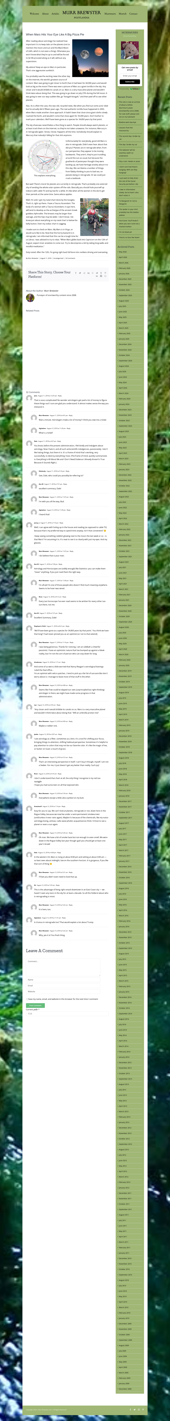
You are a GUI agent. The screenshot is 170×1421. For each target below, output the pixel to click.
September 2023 (125, 426)
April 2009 (123, 1367)
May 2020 (123, 643)
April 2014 (123, 1041)
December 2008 (125, 1389)
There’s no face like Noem (129, 237)
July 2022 (122, 502)
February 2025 (124, 333)
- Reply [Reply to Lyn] (58, 705)
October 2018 (124, 747)
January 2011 (124, 1253)
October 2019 (124, 682)
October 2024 (124, 355)
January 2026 (124, 273)
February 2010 (124, 1313)
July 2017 (122, 828)
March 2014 (123, 1046)
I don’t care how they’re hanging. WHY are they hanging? (128, 170)
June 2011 (123, 1226)
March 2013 (123, 1111)
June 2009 (123, 1356)
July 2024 (122, 371)
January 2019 (124, 731)
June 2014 (123, 1030)
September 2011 (125, 1209)
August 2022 (124, 497)
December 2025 (125, 279)
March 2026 (123, 263)
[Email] (63, 985)
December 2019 (125, 671)
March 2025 (123, 328)
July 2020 (122, 633)
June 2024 (123, 377)
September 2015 (125, 948)
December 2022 (125, 475)
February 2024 (124, 399)
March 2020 (123, 654)
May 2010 (123, 1296)
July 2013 (122, 1090)
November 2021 (125, 545)
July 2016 (122, 894)
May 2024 (123, 382)
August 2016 (124, 888)
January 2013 (124, 1122)
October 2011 (124, 1204)
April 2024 (123, 388)
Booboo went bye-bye (127, 122)
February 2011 (124, 1247)
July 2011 (122, 1220)
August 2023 (124, 431)
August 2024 (124, 366)
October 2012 (124, 1139)
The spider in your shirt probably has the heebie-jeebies (129, 212)
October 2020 (124, 616)
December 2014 (125, 997)
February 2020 (124, 660)
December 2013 (125, 1062)
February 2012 (124, 1182)
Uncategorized (58, 258)
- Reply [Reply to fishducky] (67, 471)
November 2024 (125, 350)
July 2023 (122, 437)
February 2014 (124, 1052)
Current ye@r (32, 1009)
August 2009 (124, 1345)
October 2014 (124, 1008)
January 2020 (124, 665)
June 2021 (123, 573)
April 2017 (123, 845)
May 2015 (123, 970)
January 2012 (124, 1188)
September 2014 (125, 1013)
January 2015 (124, 992)
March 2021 (123, 589)
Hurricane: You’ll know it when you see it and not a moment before (129, 223)
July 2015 (122, 959)
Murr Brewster (33, 258)
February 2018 (124, 790)
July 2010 (122, 1285)
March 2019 (123, 720)
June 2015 (123, 964)
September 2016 (125, 883)
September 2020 (125, 622)
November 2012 (125, 1133)
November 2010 (125, 1264)
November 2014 (125, 1003)
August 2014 (124, 1019)
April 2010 (123, 1302)
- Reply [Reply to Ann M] (64, 484)
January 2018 (124, 796)
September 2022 (125, 491)
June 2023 (123, 442)
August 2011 (124, 1215)
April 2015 (123, 975)
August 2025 (124, 301)
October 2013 (124, 1073)
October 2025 (124, 290)
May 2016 (123, 905)
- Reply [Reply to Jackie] (59, 734)
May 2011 (123, 1231)
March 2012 (123, 1177)
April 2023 (123, 453)
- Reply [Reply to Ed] (57, 885)
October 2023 (124, 420)
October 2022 (124, 486)
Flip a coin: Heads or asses (129, 161)
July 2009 (122, 1351)
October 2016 (124, 877)
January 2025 (124, 339)
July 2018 (122, 763)
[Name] (63, 979)
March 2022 (123, 524)
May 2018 (123, 774)
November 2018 (125, 741)
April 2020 (123, 649)
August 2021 (124, 562)
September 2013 (125, 1079)
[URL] (63, 991)
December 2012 (125, 1128)
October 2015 (124, 943)
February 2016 (124, 921)
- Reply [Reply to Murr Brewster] (70, 415)
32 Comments (70, 258)
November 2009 (125, 1329)
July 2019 (122, 698)
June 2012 (123, 1160)
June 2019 (123, 703)
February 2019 (124, 725)
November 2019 (125, 676)
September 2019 (125, 687)
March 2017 (123, 850)
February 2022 (124, 529)
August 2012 (124, 1149)
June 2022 (123, 507)
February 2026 (124, 268)
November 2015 (125, 937)
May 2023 (123, 448)
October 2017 (124, 812)
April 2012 (123, 1171)
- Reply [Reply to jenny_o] (60, 523)
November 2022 (125, 480)
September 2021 (125, 556)
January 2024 (124, 404)
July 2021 (122, 567)
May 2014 (123, 1035)
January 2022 (124, 535)
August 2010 (124, 1280)
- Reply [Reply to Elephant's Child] (67, 626)
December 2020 (125, 605)
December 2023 (125, 410)
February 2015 (124, 986)
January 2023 (124, 469)
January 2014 (124, 1057)
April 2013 (123, 1106)
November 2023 (125, 415)
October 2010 (124, 1269)
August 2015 (124, 954)
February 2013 (124, 1117)
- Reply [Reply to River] (63, 597)
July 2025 (122, 306)
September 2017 (125, 818)
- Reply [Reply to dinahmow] (63, 662)
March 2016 (123, 915)
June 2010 (123, 1291)
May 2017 (123, 839)
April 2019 (123, 714)
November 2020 (125, 611)
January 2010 (124, 1318)
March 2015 (123, 981)
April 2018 (123, 779)
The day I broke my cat (128, 144)
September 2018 (125, 752)
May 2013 (123, 1101)
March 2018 (123, 785)
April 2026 (123, 257)
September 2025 (125, 295)
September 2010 (125, 1275)
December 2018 (125, 736)
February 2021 (124, 594)
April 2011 (123, 1236)
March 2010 (123, 1307)
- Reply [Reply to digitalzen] (68, 428)
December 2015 (125, 932)
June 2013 (123, 1095)
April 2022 (123, 518)
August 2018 (124, 758)
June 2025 (123, 312)
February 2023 (124, 464)
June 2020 (123, 638)
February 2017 (124, 856)
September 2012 (125, 1144)
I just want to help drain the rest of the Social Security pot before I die (128, 181)
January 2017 (124, 861)
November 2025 (125, 284)
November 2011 (125, 1198)
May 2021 (123, 578)
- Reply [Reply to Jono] (59, 396)
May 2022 (123, 513)
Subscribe (129, 82)
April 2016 (123, 910)
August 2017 (124, 823)
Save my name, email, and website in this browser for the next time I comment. (63, 999)
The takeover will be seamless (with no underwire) (127, 153)
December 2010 (125, 1258)
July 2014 (122, 1024)
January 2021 (124, 600)
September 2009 (125, 1340)
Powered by (129, 89)
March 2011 (123, 1242)
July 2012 (122, 1155)
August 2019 (124, 692)
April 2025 (123, 322)
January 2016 (124, 926)
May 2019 (123, 709)
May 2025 (123, 317)
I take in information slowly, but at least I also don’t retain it (128, 192)
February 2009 (124, 1378)
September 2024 (125, 361)
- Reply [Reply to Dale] (58, 441)
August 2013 (124, 1084)
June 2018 (123, 769)
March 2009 (123, 1373)
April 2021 (123, 584)
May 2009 (123, 1362)
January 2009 (124, 1383)
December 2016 (125, 866)
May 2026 (123, 252)
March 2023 (123, 458)
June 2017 (123, 834)
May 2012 (123, 1166)
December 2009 (125, 1324)
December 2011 (125, 1193)
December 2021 (125, 540)
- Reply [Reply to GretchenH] (63, 806)
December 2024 (125, 344)
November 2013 (125, 1068)
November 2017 (125, 807)
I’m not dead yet (125, 232)
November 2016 (125, 872)
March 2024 (123, 393)
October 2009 (124, 1334)
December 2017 (125, 801)
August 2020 (124, 627)
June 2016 (123, 899)
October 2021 (124, 551)
